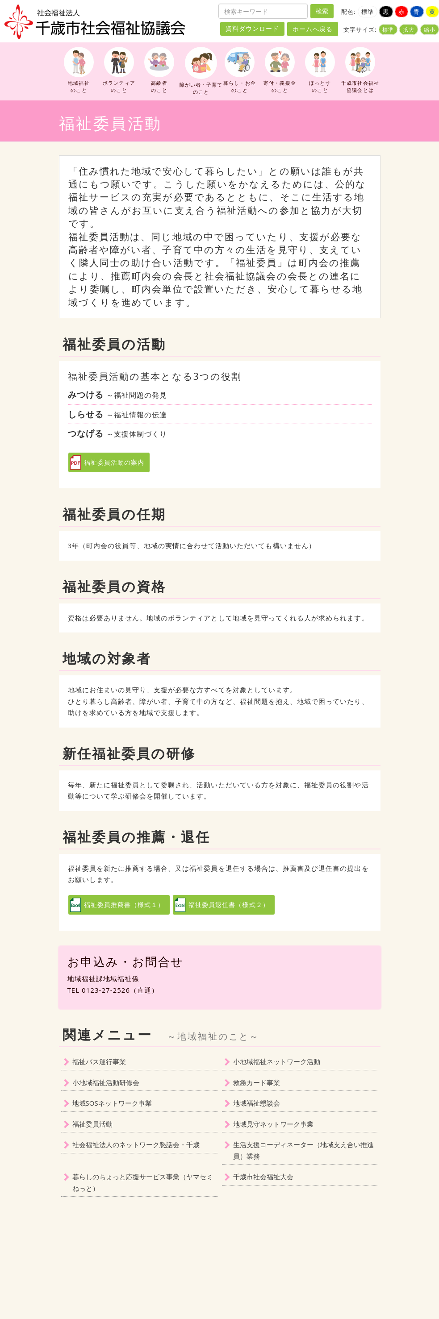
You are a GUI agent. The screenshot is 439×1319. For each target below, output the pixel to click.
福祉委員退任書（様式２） (228, 904)
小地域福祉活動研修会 (105, 1082)
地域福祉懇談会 (256, 1102)
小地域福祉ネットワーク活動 (276, 1061)
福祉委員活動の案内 (114, 462)
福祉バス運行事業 (99, 1061)
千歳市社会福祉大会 (263, 1176)
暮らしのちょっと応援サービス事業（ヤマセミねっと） (142, 1182)
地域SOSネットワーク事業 (112, 1102)
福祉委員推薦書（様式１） (124, 904)
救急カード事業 (256, 1082)
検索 (322, 11)
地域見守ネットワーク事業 (273, 1123)
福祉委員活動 (92, 1123)
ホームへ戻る (313, 29)
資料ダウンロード (252, 29)
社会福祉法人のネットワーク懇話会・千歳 (136, 1144)
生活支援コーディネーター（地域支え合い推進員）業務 (303, 1150)
